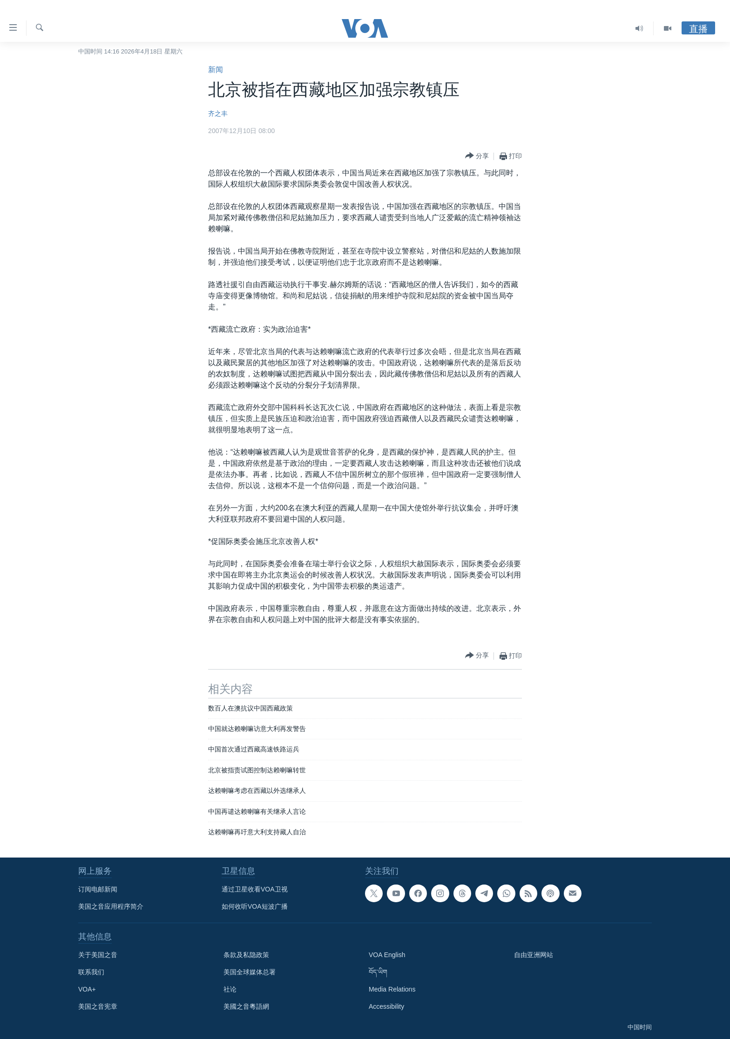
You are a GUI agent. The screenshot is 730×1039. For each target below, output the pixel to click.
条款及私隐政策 (246, 955)
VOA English (387, 955)
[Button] (477, 156)
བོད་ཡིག (378, 972)
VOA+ (87, 989)
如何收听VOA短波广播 (255, 906)
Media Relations (392, 989)
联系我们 (91, 972)
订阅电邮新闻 (97, 889)
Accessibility (386, 1006)
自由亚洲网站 (533, 955)
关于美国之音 (97, 955)
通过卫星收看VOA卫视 (255, 889)
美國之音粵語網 (246, 1006)
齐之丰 (218, 113)
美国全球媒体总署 (249, 972)
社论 (230, 989)
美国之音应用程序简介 (110, 906)
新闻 (215, 70)
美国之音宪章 (97, 1006)
